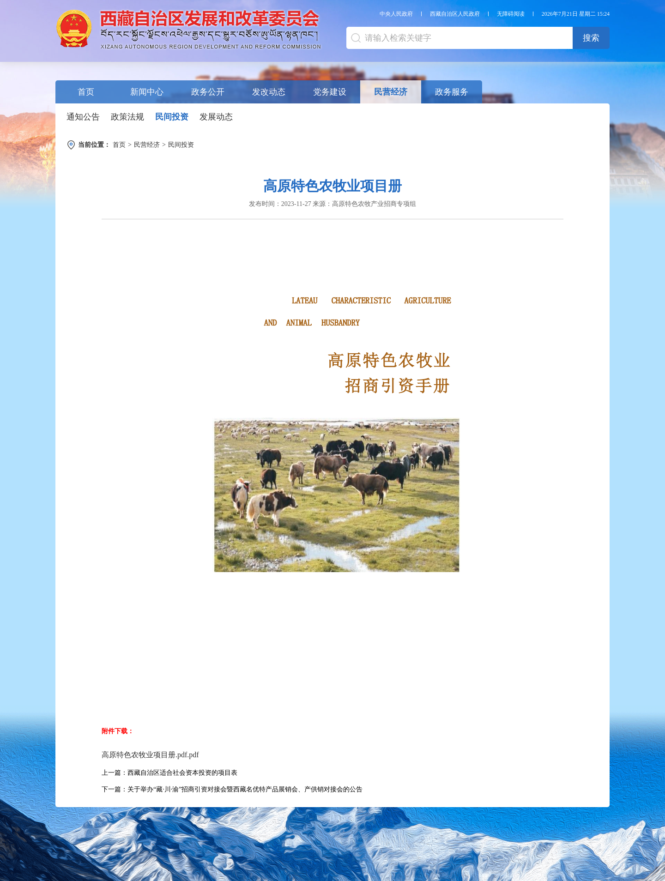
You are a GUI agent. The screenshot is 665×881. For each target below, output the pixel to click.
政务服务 (451, 92)
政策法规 (127, 116)
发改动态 (268, 92)
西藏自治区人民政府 (455, 14)
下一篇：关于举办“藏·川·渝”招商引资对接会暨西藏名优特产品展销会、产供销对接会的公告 (232, 789)
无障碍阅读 (511, 14)
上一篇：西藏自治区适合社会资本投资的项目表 (169, 772)
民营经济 (390, 92)
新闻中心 (146, 92)
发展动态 (216, 116)
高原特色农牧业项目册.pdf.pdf (150, 755)
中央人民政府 (396, 14)
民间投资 (171, 116)
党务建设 (329, 92)
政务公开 (207, 92)
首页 (86, 92)
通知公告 (83, 116)
